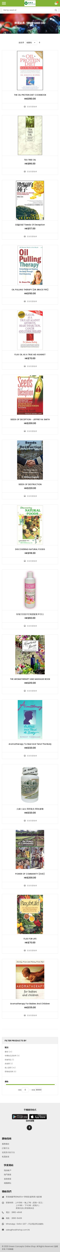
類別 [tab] (6, 1048)
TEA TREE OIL (30, 159)
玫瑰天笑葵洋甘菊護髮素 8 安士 (30, 614)
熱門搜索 (7, 1174)
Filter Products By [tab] (15, 1040)
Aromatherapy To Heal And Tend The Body (30, 744)
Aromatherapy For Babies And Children (30, 1003)
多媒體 (9, 1063)
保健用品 (9, 1059)
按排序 (21, 42)
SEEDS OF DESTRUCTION (30, 484)
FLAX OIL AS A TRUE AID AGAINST (30, 354)
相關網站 (7, 1183)
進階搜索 (7, 1179)
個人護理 (10, 1067)
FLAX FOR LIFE (30, 938)
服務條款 (5, 1144)
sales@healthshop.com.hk (18, 1229)
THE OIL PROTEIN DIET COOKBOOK (30, 95)
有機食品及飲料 (12, 1055)
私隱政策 (5, 1156)
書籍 (8, 1051)
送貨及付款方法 (8, 1152)
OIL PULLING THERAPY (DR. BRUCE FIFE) (30, 289)
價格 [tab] (6, 1082)
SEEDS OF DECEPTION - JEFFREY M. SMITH (30, 419)
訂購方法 (5, 1148)
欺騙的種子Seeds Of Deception (30, 224)
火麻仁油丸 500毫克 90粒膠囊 (30, 809)
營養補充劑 (10, 1071)
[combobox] (30, 10)
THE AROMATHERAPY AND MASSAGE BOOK (30, 679)
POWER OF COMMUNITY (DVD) (30, 873)
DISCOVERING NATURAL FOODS (30, 549)
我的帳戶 (7, 1170)
